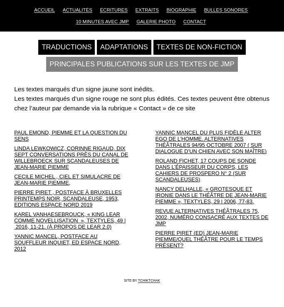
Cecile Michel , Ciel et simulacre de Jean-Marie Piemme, (67, 179)
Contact (194, 21)
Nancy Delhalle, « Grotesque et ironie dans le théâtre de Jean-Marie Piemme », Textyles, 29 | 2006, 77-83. (211, 195)
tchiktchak (149, 280)
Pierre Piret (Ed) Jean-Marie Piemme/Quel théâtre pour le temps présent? (209, 239)
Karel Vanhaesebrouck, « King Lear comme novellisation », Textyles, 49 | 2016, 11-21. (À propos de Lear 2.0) (70, 220)
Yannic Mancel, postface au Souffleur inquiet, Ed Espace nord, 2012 (67, 242)
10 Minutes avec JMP (102, 21)
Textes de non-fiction (199, 47)
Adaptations (124, 47)
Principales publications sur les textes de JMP (141, 64)
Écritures (114, 9)
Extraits (147, 9)
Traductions (66, 47)
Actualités (77, 9)
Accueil (44, 9)
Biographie (181, 9)
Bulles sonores (226, 9)
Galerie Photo (155, 21)
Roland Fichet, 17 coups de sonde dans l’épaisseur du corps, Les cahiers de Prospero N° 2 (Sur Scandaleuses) (206, 170)
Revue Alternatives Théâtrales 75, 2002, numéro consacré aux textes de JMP (212, 217)
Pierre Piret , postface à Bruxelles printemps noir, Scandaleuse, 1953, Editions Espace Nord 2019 (68, 198)
